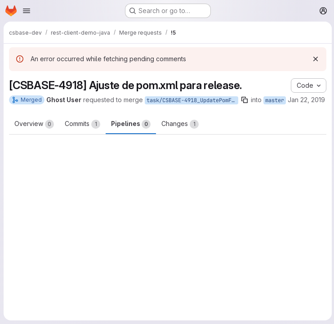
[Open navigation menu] (26, 11)
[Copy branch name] (244, 99)
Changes (180, 124)
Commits (82, 124)
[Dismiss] (314, 59)
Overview (34, 124)
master (274, 100)
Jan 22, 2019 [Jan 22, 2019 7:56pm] (306, 100)
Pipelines (131, 124)
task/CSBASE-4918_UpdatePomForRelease (192, 100)
